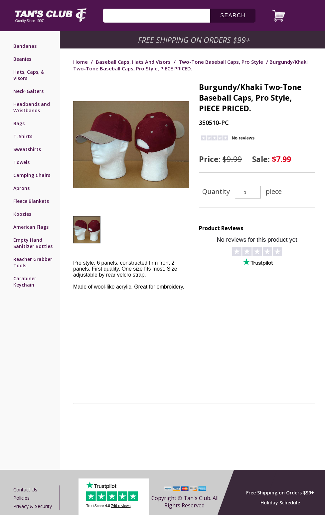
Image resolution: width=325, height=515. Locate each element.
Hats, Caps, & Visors (28, 75)
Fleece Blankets (31, 201)
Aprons (21, 188)
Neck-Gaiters (28, 91)
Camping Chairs (31, 175)
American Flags (31, 227)
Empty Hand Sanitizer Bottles (33, 243)
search (232, 15)
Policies (21, 498)
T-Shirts (22, 136)
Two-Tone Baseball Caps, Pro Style (221, 61)
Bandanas (25, 46)
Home (80, 61)
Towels (21, 162)
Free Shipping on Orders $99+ (280, 492)
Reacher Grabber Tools (32, 262)
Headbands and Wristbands (31, 107)
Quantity (216, 191)
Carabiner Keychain (24, 281)
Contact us (25, 489)
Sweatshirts (27, 149)
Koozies (22, 214)
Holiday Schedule (280, 502)
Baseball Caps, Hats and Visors (133, 61)
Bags (19, 123)
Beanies (22, 59)
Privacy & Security (32, 506)
